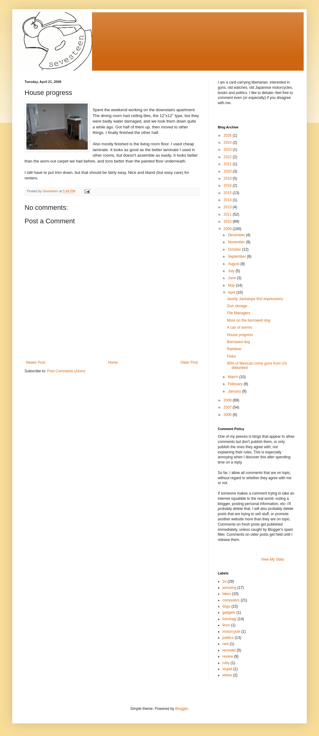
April (232, 292)
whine (227, 675)
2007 (228, 407)
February (236, 384)
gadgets (229, 612)
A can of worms (239, 327)
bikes (226, 594)
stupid (227, 669)
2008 (228, 400)
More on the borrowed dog (248, 320)
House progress (240, 335)
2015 (228, 193)
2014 (228, 200)
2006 (228, 415)
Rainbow (234, 349)
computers (231, 600)
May (232, 285)
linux (226, 625)
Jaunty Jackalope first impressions (255, 299)
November (237, 242)
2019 (228, 178)
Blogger (181, 709)
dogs (226, 606)
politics (228, 638)
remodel (229, 650)
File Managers (238, 313)
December (237, 235)
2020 (228, 171)
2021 (228, 164)
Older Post (189, 362)
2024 (228, 142)
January (235, 391)
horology (229, 619)
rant (225, 644)
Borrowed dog (238, 342)
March (233, 377)
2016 (228, 185)
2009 (228, 229)
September (237, 256)
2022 (228, 157)
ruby (225, 663)
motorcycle (231, 631)
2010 (228, 221)
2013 (228, 207)
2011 (228, 214)
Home (113, 362)
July (232, 271)
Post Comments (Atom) (66, 371)
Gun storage (237, 306)
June (232, 278)
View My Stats (272, 559)
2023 (228, 149)
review (227, 656)
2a (224, 581)
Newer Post (35, 362)
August (234, 264)
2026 (228, 135)
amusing (229, 587)
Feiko (231, 356)
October (235, 249)
